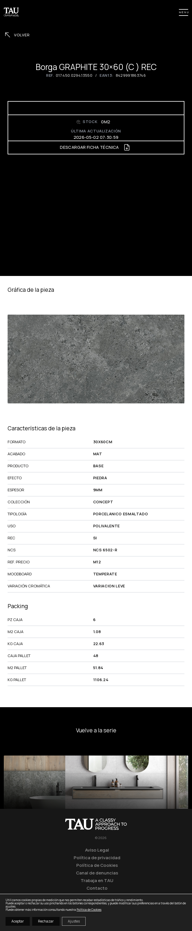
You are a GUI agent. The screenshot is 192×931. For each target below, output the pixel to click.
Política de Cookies (97, 865)
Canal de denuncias (97, 873)
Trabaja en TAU (97, 880)
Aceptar (17, 921)
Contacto (97, 888)
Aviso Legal (97, 850)
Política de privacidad (97, 857)
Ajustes (74, 921)
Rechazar (46, 921)
